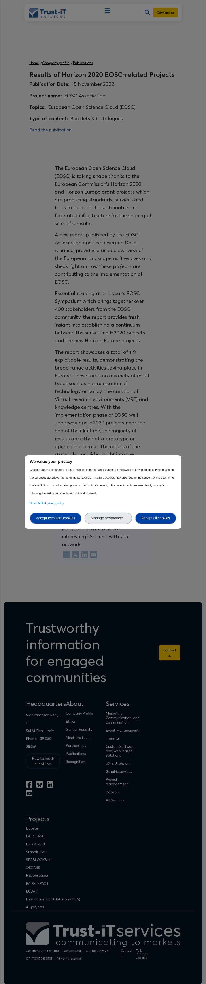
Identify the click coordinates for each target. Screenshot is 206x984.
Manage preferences (108, 518)
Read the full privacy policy (47, 503)
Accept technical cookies (55, 518)
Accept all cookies (155, 518)
